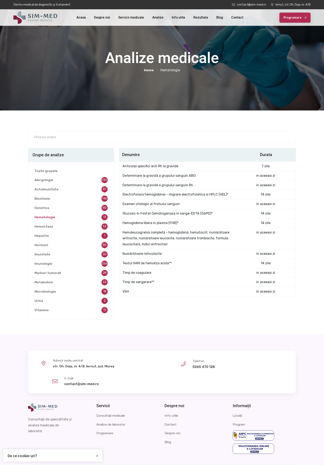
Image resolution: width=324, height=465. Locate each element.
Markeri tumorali (71, 273)
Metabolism (71, 283)
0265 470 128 (161, 366)
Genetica (71, 208)
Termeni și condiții (282, 456)
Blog (219, 17)
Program (239, 406)
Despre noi (102, 17)
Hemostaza (71, 227)
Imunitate (71, 255)
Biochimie (71, 199)
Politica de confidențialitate (240, 456)
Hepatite (71, 236)
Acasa (81, 17)
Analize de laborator (111, 406)
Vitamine (71, 311)
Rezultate (200, 17)
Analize (157, 17)
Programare (295, 17)
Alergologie (71, 181)
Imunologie (71, 264)
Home (149, 70)
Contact (237, 17)
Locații (238, 398)
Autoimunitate (71, 190)
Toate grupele (46, 171)
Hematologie (71, 218)
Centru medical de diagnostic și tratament (41, 4)
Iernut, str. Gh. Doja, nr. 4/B (291, 4)
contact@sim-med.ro (249, 4)
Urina (71, 301)
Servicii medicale (131, 17)
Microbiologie (71, 292)
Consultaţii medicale (112, 398)
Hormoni (71, 246)
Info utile (178, 17)
